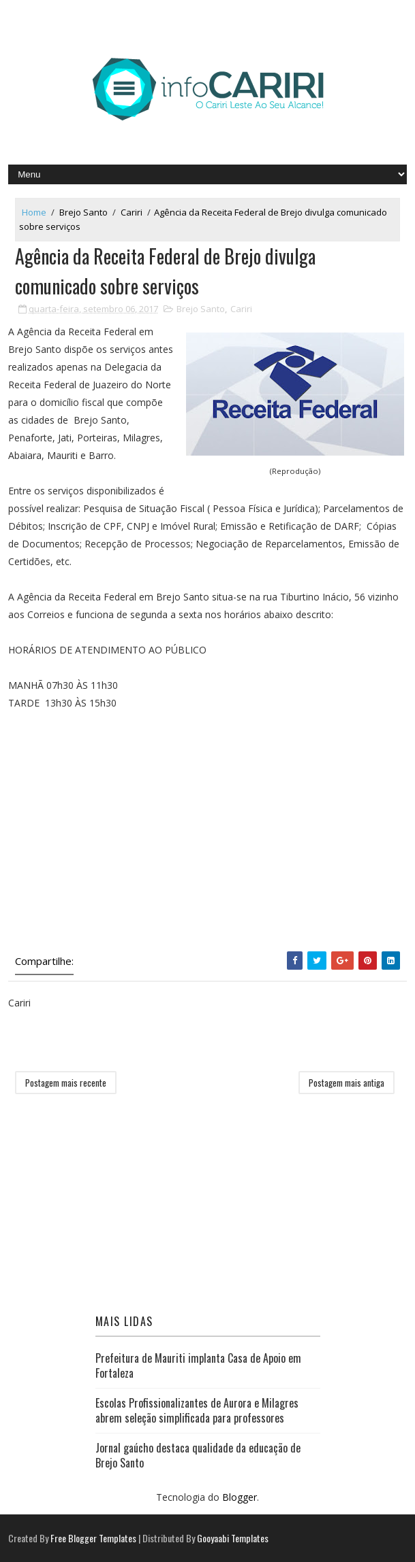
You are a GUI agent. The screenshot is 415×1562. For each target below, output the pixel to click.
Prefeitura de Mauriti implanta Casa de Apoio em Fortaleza (198, 1365)
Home (34, 212)
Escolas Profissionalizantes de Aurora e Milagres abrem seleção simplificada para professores (196, 1410)
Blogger (239, 1497)
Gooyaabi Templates (232, 1538)
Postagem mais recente (65, 1082)
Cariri (131, 212)
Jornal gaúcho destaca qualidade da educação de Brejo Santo (198, 1455)
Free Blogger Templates (93, 1538)
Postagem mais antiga (346, 1082)
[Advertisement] (207, 842)
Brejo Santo (83, 212)
